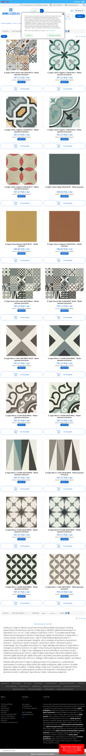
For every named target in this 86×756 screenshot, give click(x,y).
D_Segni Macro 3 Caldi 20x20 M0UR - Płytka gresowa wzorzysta (64, 474)
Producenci (5, 708)
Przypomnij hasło (67, 19)
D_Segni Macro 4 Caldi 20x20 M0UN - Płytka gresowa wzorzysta (22, 531)
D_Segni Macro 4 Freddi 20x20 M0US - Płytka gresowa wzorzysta (64, 531)
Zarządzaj (28, 35)
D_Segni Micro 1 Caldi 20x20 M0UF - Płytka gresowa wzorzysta (64, 588)
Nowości (4, 706)
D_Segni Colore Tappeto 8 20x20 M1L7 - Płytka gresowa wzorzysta (22, 188)
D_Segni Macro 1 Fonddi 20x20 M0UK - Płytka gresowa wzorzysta (64, 359)
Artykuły (4, 720)
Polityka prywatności (9, 714)
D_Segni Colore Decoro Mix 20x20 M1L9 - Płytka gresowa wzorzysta (21, 74)
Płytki (15, 23)
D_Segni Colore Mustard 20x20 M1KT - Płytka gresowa (21, 245)
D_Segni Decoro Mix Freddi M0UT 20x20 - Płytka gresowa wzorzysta (64, 302)
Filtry (4, 36)
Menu (7, 2)
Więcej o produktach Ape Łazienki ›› (43, 754)
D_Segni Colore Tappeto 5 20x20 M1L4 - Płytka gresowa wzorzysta (64, 74)
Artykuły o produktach (9, 722)
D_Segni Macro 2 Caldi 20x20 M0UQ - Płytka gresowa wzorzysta (21, 416)
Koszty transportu (8, 716)
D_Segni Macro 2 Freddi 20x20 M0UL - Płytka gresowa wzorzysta (64, 416)
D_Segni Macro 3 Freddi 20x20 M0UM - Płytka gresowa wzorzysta (21, 474)
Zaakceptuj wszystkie (54, 35)
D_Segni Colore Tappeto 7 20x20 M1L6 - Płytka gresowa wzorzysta (64, 131)
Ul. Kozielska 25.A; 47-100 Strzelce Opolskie (35, 5)
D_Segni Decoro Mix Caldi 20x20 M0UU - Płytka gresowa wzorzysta (21, 302)
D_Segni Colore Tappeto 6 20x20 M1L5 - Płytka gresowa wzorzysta (22, 131)
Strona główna (6, 23)
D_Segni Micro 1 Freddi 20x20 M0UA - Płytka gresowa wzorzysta (21, 588)
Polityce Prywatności (50, 30)
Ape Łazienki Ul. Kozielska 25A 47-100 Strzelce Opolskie (29, 706)
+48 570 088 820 (57, 5)
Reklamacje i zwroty (8, 718)
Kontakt (4, 712)
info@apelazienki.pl (73, 5)
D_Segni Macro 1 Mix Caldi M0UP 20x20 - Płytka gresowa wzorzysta (21, 359)
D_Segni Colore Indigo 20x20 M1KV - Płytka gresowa (64, 187)
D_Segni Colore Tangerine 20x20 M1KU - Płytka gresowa (64, 245)
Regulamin (5, 710)
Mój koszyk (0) (79, 10)
